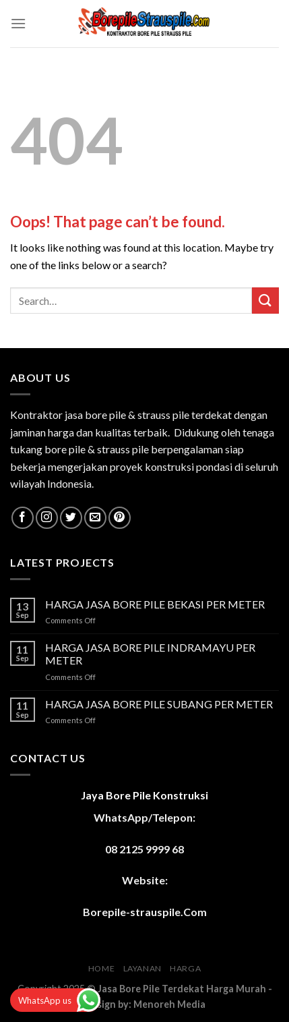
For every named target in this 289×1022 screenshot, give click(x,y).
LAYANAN (142, 968)
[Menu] (18, 23)
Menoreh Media (169, 1004)
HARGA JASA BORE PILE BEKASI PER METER (155, 604)
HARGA (185, 968)
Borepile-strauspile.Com (145, 911)
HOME (101, 968)
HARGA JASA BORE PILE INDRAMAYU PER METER (150, 653)
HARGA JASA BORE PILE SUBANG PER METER (159, 704)
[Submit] (265, 300)
